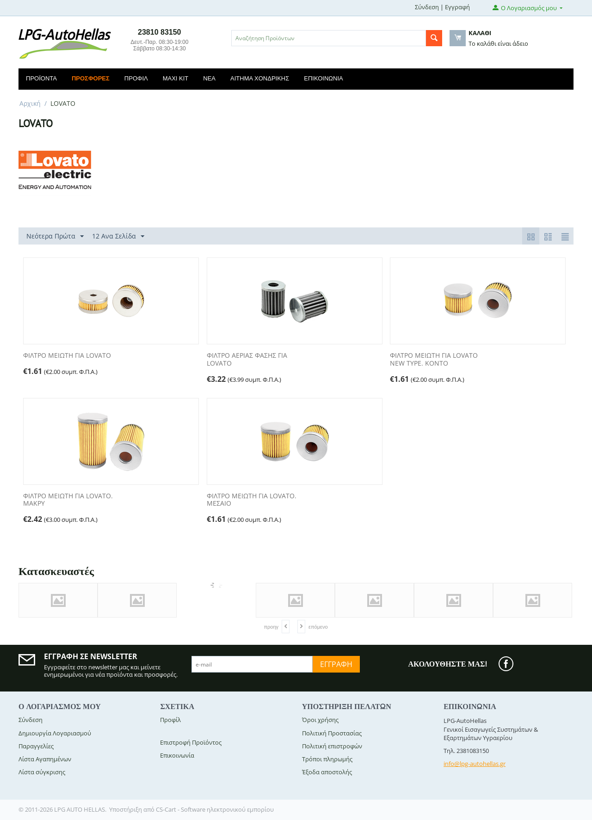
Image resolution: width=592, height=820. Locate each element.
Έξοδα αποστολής (327, 772)
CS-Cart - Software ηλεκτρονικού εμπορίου (215, 809)
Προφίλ (136, 78)
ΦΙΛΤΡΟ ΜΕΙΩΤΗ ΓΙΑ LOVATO (67, 356)
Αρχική (30, 103)
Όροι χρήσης (320, 720)
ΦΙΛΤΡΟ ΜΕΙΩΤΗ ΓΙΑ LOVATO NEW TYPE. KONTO (434, 359)
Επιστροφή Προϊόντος (191, 742)
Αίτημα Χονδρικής (259, 78)
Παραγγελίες (36, 746)
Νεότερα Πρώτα (55, 236)
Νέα (209, 78)
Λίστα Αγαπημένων (44, 759)
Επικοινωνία (323, 78)
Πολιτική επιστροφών (332, 746)
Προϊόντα (41, 78)
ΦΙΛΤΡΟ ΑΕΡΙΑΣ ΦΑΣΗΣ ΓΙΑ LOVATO (247, 359)
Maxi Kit (176, 78)
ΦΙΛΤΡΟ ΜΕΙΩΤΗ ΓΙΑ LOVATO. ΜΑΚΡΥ (68, 500)
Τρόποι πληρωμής (327, 759)
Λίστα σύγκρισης (41, 772)
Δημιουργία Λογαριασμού (54, 733)
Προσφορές (91, 78)
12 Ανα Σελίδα (118, 236)
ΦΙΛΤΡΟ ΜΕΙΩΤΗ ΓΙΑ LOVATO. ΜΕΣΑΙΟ (251, 500)
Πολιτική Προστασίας (332, 733)
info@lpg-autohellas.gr (475, 763)
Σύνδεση (427, 7)
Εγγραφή (457, 7)
